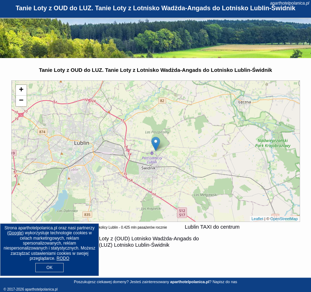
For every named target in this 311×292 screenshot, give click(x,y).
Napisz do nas (224, 282)
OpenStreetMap (284, 219)
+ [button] (21, 90)
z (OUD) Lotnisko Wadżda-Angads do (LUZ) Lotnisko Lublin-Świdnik (149, 241)
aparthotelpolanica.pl (289, 3)
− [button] (21, 101)
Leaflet (257, 219)
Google (15, 232)
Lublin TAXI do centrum (212, 227)
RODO (63, 258)
